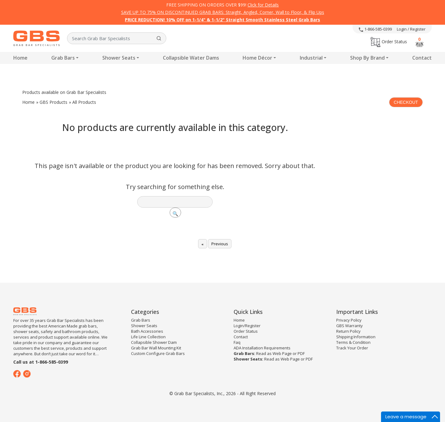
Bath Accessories (147, 331)
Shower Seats (118, 57)
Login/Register (247, 325)
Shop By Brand (367, 57)
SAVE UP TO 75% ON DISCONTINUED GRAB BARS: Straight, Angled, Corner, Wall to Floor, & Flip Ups (222, 12)
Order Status (389, 41)
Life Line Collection (148, 337)
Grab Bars (63, 57)
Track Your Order (352, 348)
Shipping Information (355, 337)
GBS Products (53, 102)
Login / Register (411, 29)
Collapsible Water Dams (191, 57)
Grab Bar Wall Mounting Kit (156, 348)
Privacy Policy (349, 320)
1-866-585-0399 (375, 29)
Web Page (282, 353)
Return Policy (348, 331)
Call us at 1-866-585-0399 (40, 362)
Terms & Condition (353, 342)
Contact (422, 57)
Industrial (311, 57)
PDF (301, 353)
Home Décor (257, 57)
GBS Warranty (349, 325)
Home (20, 57)
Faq (237, 342)
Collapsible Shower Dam (154, 342)
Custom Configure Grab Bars (158, 353)
